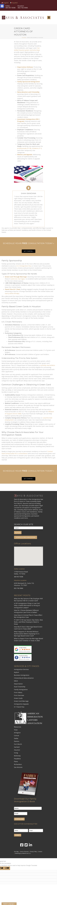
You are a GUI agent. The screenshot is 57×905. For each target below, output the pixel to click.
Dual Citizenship (19, 687)
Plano (16, 761)
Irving (16, 753)
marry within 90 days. (12, 293)
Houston (17, 750)
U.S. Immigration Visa (23, 266)
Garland (16, 747)
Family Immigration (21, 689)
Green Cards (18, 698)
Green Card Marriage (21, 701)
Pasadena (17, 759)
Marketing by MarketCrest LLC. (23, 853)
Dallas (16, 738)
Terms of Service (24, 851)
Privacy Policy (33, 851)
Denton (16, 741)
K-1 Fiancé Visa (19, 707)
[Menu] (48, 17)
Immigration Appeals (21, 704)
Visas (16, 730)
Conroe (16, 735)
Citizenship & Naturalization (24, 678)
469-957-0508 (10, 8)
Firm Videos (18, 692)
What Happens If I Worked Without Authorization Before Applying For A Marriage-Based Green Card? (26, 634)
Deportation (18, 684)
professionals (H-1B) (24, 148)
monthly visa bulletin (47, 365)
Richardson (18, 764)
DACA (16, 681)
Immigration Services (21, 669)
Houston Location (20, 580)
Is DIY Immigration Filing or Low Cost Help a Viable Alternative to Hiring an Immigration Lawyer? (27, 605)
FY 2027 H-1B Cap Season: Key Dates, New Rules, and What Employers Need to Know (28, 622)
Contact (40, 851)
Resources (17, 727)
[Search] (28, 527)
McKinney (17, 756)
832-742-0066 (18, 588)
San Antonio (18, 767)
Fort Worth (18, 744)
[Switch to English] (5, 2)
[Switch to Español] (13, 2)
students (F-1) (37, 148)
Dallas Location (19, 569)
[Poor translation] (7, 868)
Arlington (17, 733)
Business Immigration (21, 675)
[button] (2, 6)
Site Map (16, 851)
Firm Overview (19, 695)
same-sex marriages (18, 279)
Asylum (16, 672)
